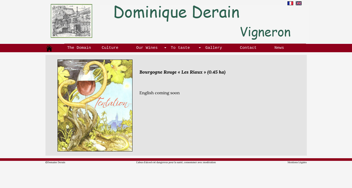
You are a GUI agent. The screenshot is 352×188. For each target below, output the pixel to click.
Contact (248, 47)
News (279, 47)
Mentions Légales (297, 162)
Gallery (213, 47)
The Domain (79, 47)
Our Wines (147, 47)
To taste (180, 47)
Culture (110, 47)
